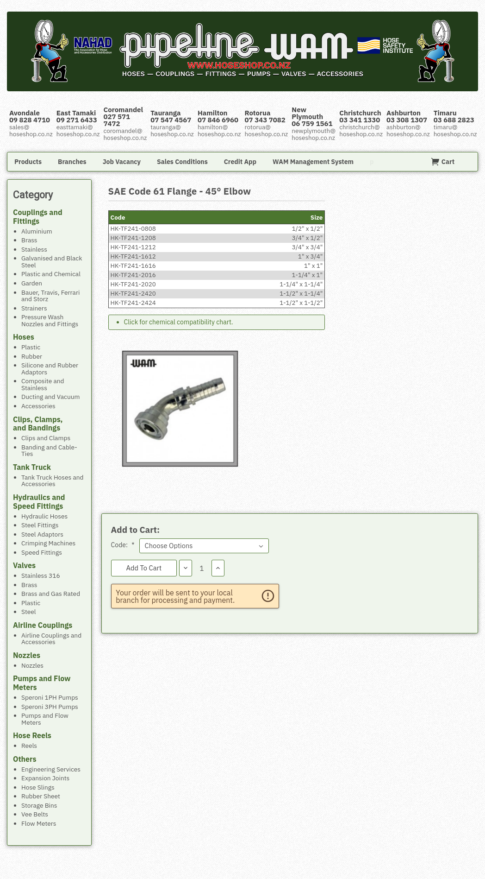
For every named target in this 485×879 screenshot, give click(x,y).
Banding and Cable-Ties (49, 450)
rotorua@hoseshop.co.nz (266, 130)
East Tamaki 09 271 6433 (76, 116)
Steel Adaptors (42, 534)
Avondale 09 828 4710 (29, 116)
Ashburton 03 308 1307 (406, 116)
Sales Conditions (182, 162)
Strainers (34, 308)
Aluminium (36, 231)
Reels (29, 745)
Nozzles (32, 665)
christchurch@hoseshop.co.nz (361, 130)
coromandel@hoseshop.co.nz (125, 134)
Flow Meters (38, 823)
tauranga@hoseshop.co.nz (172, 130)
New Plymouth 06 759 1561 (312, 116)
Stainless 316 (40, 575)
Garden (31, 283)
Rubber (31, 356)
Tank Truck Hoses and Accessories (52, 480)
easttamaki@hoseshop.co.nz (78, 130)
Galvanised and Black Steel (51, 261)
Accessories (38, 406)
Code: (123, 545)
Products (28, 162)
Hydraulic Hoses (44, 516)
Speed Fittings (41, 552)
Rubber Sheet (40, 796)
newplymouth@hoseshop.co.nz (314, 134)
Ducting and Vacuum (50, 396)
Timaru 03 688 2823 (454, 116)
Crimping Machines (48, 543)
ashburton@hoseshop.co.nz (408, 130)
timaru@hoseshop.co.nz (455, 130)
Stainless (34, 249)
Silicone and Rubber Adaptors (49, 368)
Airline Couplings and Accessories (51, 638)
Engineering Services (51, 769)
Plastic (30, 347)
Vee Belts (34, 814)
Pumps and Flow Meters (44, 718)
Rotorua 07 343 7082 (265, 116)
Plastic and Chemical (51, 274)
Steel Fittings (40, 525)
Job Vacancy (122, 162)
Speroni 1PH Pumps (49, 697)
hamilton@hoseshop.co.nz (219, 130)
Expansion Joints (45, 778)
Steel (28, 611)
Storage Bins (39, 805)
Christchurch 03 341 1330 (360, 116)
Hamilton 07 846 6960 (218, 116)
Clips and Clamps (45, 438)
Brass (29, 240)
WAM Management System (313, 162)
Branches (72, 162)
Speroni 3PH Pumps (49, 706)
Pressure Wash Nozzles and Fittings (49, 320)
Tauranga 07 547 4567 (170, 116)
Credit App (240, 162)
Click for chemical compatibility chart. (178, 322)
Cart (442, 161)
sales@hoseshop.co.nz (31, 130)
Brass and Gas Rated (50, 593)
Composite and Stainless (42, 384)
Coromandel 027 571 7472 (123, 116)
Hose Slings (38, 787)
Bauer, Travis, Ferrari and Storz (50, 295)
